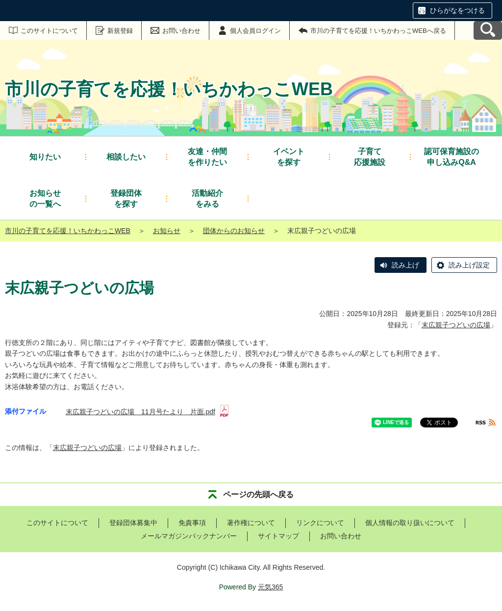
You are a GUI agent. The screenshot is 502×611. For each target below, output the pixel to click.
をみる (207, 198)
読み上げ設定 (469, 265)
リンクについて (320, 523)
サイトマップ (278, 536)
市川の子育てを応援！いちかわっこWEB (67, 231)
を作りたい (207, 156)
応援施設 (369, 156)
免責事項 (192, 523)
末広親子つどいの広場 (456, 325)
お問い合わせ (181, 30)
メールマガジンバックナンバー (189, 536)
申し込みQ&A (451, 156)
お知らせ (166, 231)
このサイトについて (49, 30)
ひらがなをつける (457, 10)
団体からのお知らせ (234, 231)
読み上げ (405, 265)
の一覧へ (45, 198)
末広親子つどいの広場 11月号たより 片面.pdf (147, 412)
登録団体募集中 (133, 523)
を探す (288, 156)
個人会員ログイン (255, 30)
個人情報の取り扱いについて (409, 523)
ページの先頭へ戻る (258, 494)
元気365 (270, 587)
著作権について (251, 523)
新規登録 (120, 30)
